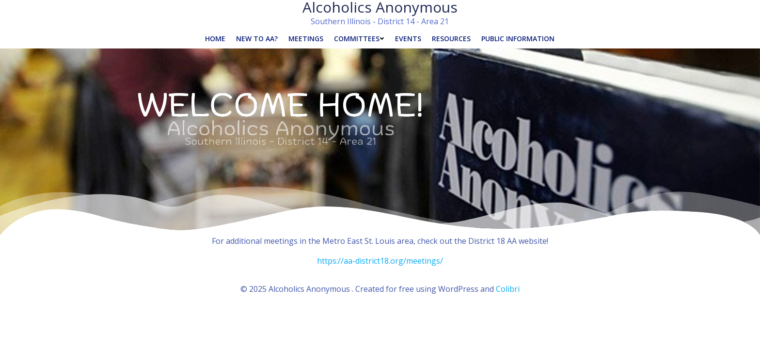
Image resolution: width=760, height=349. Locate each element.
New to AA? (257, 38)
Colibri (508, 289)
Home (215, 38)
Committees (359, 38)
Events (408, 38)
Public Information (517, 38)
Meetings (305, 38)
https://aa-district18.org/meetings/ (380, 260)
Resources (451, 38)
